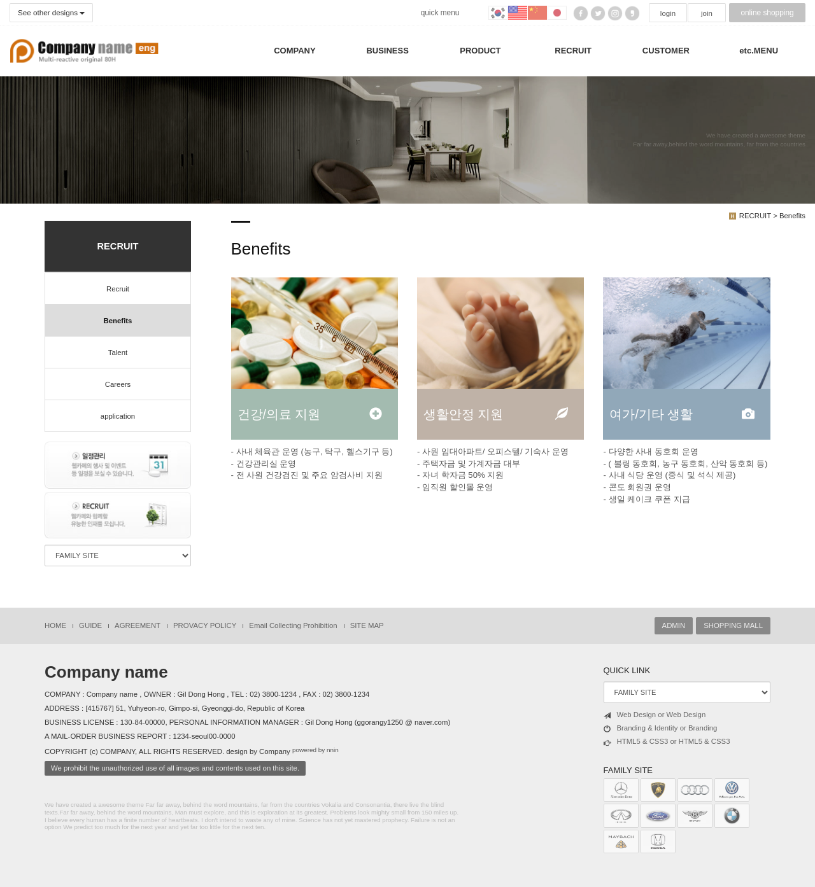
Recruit (117, 289)
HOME (55, 625)
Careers (118, 384)
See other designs (50, 13)
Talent (117, 352)
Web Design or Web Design (655, 715)
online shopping (767, 13)
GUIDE (90, 625)
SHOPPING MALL (733, 625)
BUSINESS (387, 50)
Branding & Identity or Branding (661, 728)
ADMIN (674, 625)
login (668, 13)
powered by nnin (315, 750)
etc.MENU (758, 50)
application (118, 416)
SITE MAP (367, 625)
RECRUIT (573, 50)
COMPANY (294, 50)
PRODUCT (480, 50)
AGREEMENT (137, 625)
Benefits (118, 321)
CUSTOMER (666, 50)
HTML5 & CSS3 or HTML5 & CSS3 (667, 741)
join (706, 13)
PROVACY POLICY (204, 625)
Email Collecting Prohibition (293, 625)
